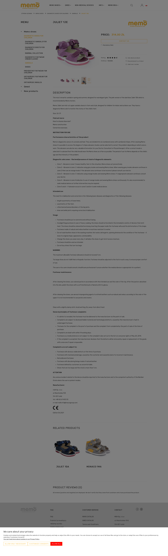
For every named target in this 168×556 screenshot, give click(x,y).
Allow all (56, 544)
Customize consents (39, 544)
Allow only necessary (15, 544)
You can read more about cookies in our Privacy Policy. (21, 539)
